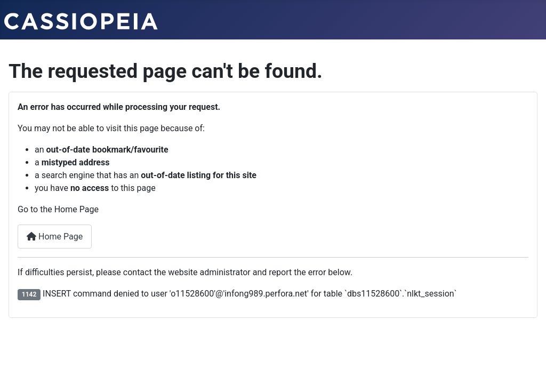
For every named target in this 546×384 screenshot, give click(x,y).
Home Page (55, 236)
